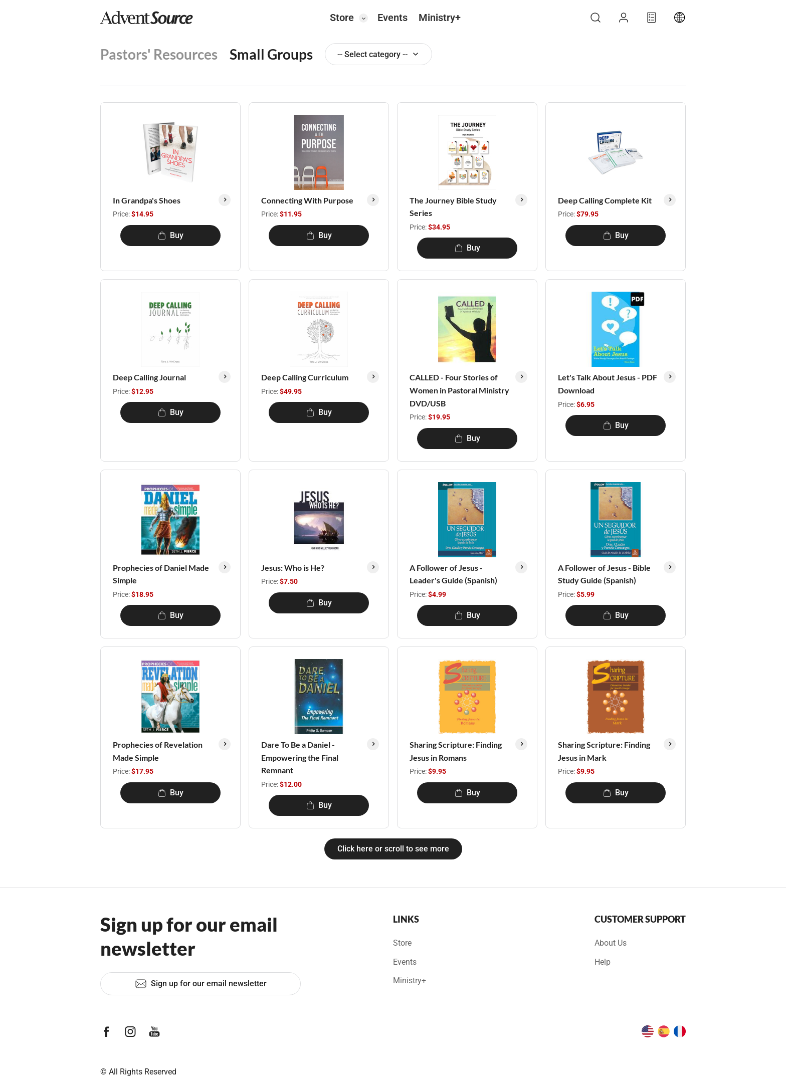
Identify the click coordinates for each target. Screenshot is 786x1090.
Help (603, 962)
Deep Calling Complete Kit (605, 200)
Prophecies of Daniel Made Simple (161, 574)
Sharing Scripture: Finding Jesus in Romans (456, 751)
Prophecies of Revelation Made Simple (158, 751)
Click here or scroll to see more (393, 848)
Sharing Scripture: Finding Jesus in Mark (604, 751)
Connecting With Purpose (307, 200)
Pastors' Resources (159, 54)
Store (342, 18)
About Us (611, 943)
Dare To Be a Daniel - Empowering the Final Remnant (299, 757)
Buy (170, 235)
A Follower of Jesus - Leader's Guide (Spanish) (453, 574)
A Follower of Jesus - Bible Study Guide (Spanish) (604, 574)
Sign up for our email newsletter (201, 984)
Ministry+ (440, 18)
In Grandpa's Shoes (146, 200)
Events (392, 18)
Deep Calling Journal (149, 377)
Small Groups (271, 54)
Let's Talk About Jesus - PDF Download (607, 383)
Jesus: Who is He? (292, 567)
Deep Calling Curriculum (304, 377)
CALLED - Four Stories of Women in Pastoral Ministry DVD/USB (459, 389)
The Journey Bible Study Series (453, 206)
